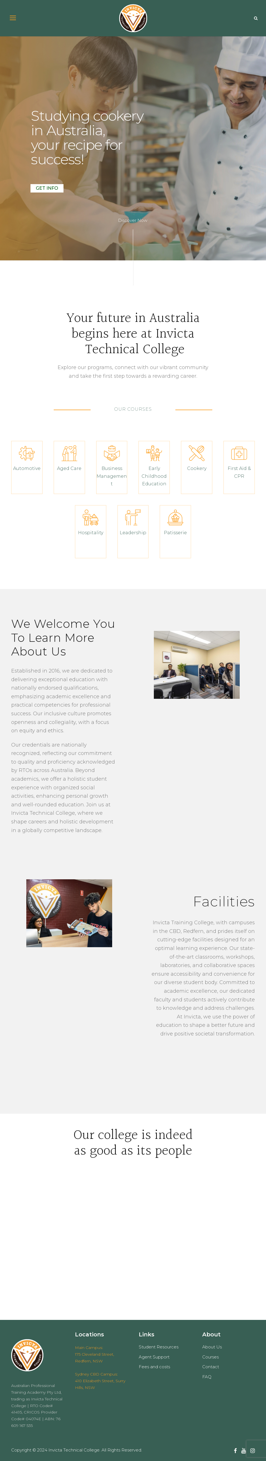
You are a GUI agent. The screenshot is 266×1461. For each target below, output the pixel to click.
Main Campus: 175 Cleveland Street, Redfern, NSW (94, 1354)
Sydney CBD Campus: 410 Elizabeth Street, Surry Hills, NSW (100, 1381)
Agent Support (154, 1357)
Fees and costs (154, 1366)
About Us (212, 1347)
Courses (210, 1357)
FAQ (206, 1376)
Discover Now (132, 220)
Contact (210, 1366)
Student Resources (158, 1347)
